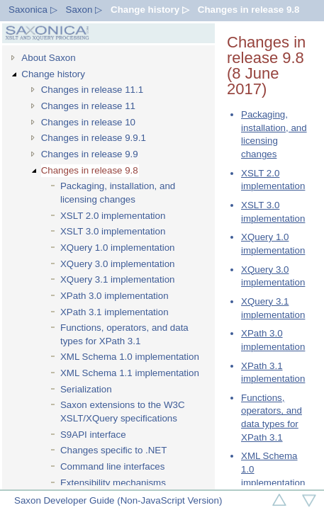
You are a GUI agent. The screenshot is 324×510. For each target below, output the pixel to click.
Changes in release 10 (88, 122)
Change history (53, 74)
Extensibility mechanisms (113, 482)
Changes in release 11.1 (92, 89)
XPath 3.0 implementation (114, 295)
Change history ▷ (150, 9)
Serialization (86, 389)
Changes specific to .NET (113, 450)
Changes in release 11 (88, 106)
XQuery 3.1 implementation (117, 279)
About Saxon (48, 57)
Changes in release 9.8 (249, 9)
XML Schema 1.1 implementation (129, 373)
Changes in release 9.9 (89, 154)
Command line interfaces (112, 466)
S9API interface (93, 434)
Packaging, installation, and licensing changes (117, 193)
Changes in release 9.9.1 (93, 137)
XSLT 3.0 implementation (112, 231)
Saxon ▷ (84, 9)
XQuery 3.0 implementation (117, 264)
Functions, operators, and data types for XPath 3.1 (124, 334)
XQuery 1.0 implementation (117, 247)
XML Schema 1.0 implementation (129, 356)
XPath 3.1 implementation (114, 312)
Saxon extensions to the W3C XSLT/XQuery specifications (122, 412)
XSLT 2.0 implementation (112, 215)
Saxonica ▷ (33, 9)
